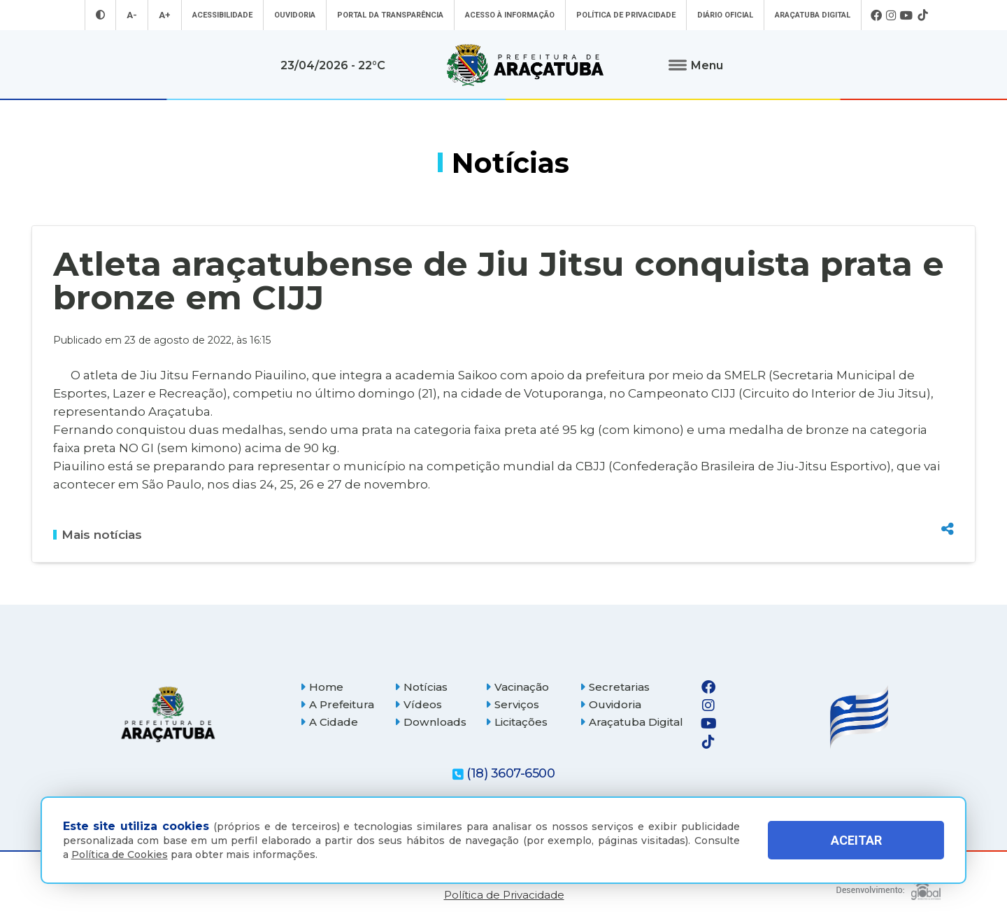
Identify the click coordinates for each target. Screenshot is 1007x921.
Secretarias (615, 687)
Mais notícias (97, 534)
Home (321, 687)
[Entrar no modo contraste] (100, 15)
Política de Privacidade (626, 15)
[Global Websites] (888, 885)
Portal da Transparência (390, 15)
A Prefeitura (337, 704)
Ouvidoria (294, 15)
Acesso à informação (510, 15)
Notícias (421, 687)
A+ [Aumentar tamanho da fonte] (165, 15)
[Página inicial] (168, 714)
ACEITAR (856, 840)
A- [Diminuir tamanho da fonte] (132, 15)
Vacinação (517, 687)
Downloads (430, 722)
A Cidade (329, 722)
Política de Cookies (119, 854)
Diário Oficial (725, 15)
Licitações (516, 722)
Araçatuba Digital (812, 15)
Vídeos (418, 704)
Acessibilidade (222, 15)
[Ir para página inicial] (525, 65)
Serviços (512, 704)
